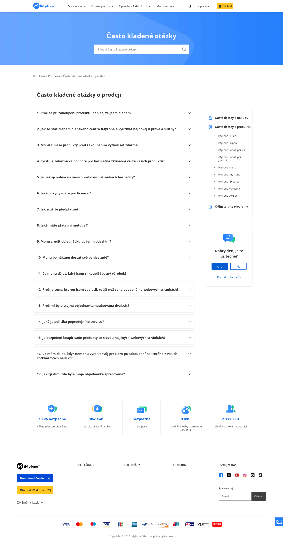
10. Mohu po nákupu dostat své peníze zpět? (114, 257)
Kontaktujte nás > (229, 277)
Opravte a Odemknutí (133, 6)
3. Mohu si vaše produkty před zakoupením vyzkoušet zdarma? (114, 145)
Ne (238, 267)
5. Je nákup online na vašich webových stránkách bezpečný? (114, 177)
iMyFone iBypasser (229, 181)
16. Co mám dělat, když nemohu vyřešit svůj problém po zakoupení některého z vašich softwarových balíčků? (114, 356)
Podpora (201, 6)
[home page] (44, 6)
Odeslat (259, 496)
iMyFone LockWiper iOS (232, 150)
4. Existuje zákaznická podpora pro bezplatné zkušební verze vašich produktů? (114, 161)
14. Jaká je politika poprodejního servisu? (114, 321)
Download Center (35, 478)
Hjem (41, 76)
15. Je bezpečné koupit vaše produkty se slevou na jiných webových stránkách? (114, 337)
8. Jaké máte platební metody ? (114, 225)
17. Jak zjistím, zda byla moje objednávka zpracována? (114, 374)
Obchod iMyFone (35, 490)
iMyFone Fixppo (227, 143)
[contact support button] (279, 521)
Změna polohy (101, 6)
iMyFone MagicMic (229, 188)
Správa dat (75, 6)
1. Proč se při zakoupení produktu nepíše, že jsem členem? (114, 113)
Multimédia (164, 6)
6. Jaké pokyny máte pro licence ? (114, 193)
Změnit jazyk (30, 502)
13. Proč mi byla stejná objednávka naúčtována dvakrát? (114, 305)
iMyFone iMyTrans (229, 174)
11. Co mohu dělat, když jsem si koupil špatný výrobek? (114, 273)
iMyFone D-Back (227, 136)
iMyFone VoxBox (227, 195)
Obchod (225, 6)
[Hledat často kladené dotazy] (141, 49)
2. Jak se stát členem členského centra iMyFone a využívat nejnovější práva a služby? (114, 129)
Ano (219, 267)
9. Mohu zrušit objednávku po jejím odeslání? (114, 241)
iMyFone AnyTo (227, 167)
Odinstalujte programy (231, 206)
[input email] (235, 496)
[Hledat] (184, 54)
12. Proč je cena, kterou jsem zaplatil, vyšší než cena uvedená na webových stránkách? (114, 289)
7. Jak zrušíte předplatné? (114, 209)
